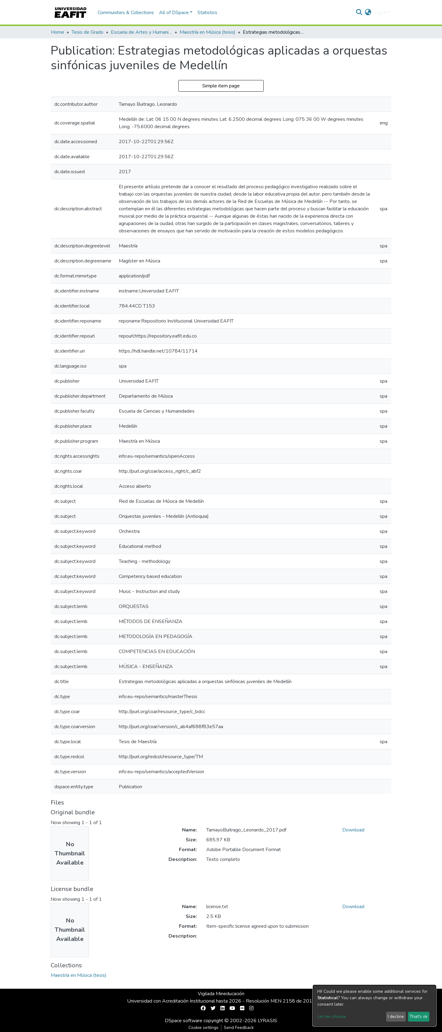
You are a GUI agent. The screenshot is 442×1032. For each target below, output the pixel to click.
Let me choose (331, 1016)
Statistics (207, 12)
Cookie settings (203, 1027)
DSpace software (183, 1020)
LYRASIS (267, 1020)
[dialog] (374, 1005)
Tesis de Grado (87, 32)
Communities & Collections (126, 12)
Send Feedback (239, 1027)
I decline (396, 1016)
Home (57, 32)
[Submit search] (359, 12)
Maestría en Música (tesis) (207, 32)
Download (353, 830)
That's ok (418, 1016)
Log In (380, 12)
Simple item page (221, 85)
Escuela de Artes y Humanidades (141, 32)
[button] (368, 12)
